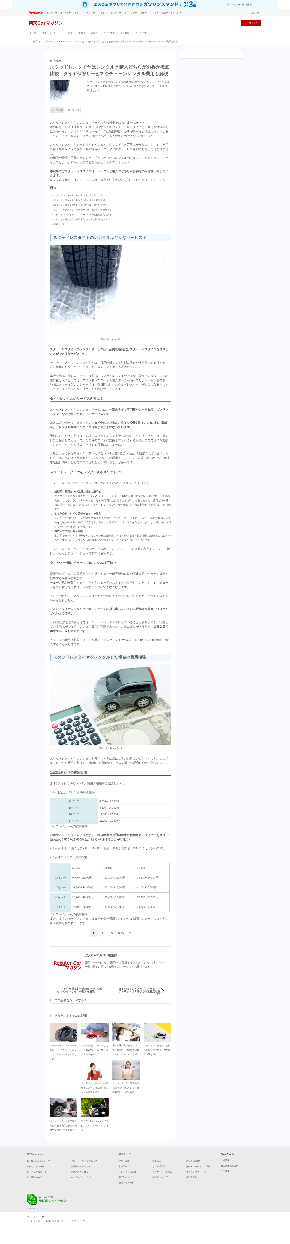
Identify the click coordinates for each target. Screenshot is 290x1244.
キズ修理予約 (159, 1166)
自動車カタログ (160, 1177)
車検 (70, 33)
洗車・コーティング (52, 33)
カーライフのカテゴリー (83, 1177)
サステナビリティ (78, 1221)
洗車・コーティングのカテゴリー (87, 1161)
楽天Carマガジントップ (38, 1161)
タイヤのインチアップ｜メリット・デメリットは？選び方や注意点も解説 (139, 991)
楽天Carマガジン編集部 (101, 955)
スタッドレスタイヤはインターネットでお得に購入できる (83, 214)
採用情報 (225, 1171)
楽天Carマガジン (51, 41)
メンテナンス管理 (127, 1172)
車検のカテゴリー (35, 1166)
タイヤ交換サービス (196, 1172)
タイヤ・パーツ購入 (162, 1172)
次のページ (124, 933)
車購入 (94, 33)
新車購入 (156, 1161)
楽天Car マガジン (127, 1177)
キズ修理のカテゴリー (38, 1177)
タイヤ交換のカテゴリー (39, 1172)
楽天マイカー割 (126, 1182)
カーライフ (140, 33)
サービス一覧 (33, 1221)
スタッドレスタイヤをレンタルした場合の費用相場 (79, 200)
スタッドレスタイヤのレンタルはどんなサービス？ (79, 195)
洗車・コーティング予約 (198, 1166)
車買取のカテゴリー (81, 1166)
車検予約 (123, 1166)
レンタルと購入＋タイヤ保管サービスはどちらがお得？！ (83, 210)
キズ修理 (125, 33)
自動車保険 (191, 1177)
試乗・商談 (124, 1161)
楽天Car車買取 (193, 1161)
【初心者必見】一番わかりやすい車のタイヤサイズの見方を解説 (81, 990)
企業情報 (225, 1160)
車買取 (81, 33)
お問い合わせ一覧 (55, 1221)
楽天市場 (255, 12)
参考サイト (59, 224)
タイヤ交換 (109, 33)
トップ (33, 33)
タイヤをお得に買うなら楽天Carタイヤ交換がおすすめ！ (82, 219)
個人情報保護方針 (229, 1165)
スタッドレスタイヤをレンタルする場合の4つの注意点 (81, 205)
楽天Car (37, 41)
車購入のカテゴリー (81, 1172)
